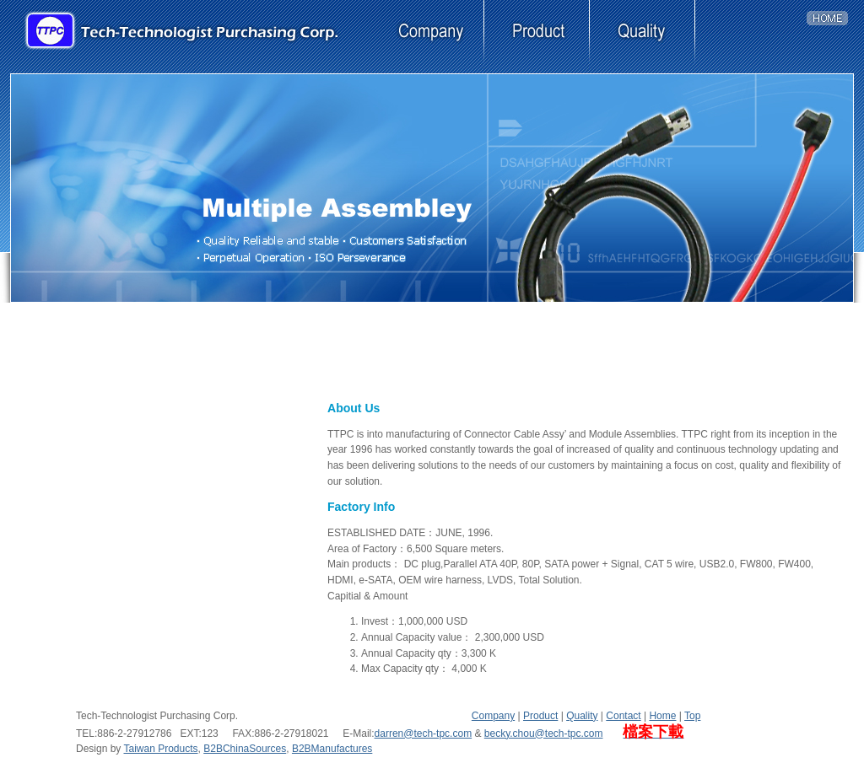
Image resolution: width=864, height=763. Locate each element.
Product (540, 716)
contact (748, 36)
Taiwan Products (160, 749)
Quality (581, 716)
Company (493, 716)
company (431, 36)
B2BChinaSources (244, 749)
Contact (623, 716)
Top (692, 716)
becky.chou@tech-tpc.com (543, 733)
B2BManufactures (332, 749)
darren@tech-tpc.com (423, 733)
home (832, 36)
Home (662, 716)
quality (642, 36)
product (537, 36)
